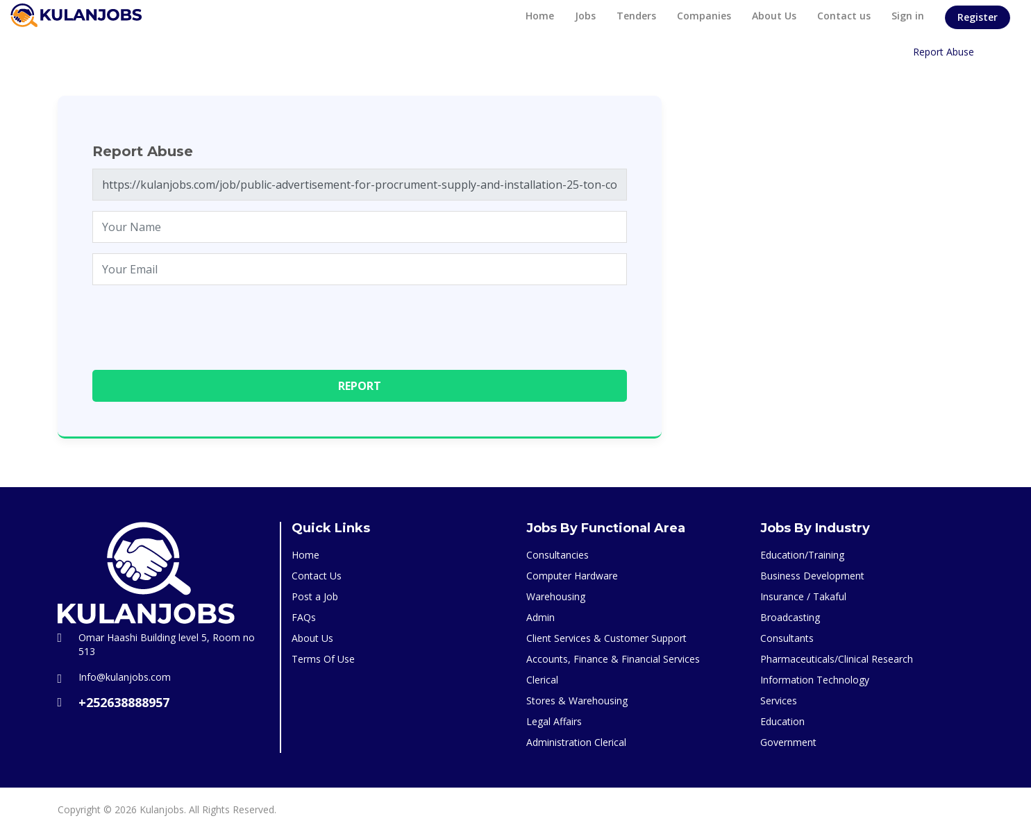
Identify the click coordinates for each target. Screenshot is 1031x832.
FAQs (304, 617)
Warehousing (555, 596)
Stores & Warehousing (577, 700)
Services (778, 700)
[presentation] (197, 323)
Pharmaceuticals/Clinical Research (836, 658)
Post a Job (315, 596)
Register (977, 17)
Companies (704, 15)
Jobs (585, 15)
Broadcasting (790, 617)
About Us (774, 15)
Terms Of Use (323, 658)
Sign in (907, 15)
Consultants (787, 638)
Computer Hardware (572, 575)
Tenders (636, 15)
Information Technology (814, 679)
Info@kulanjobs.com (124, 677)
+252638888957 (123, 702)
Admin (540, 617)
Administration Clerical (576, 742)
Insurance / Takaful (803, 596)
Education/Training (802, 554)
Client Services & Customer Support (606, 638)
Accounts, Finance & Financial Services (613, 658)
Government (788, 742)
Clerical (542, 679)
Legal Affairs (554, 721)
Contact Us (317, 575)
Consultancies (557, 554)
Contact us (844, 15)
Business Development (812, 575)
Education (782, 721)
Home (540, 15)
